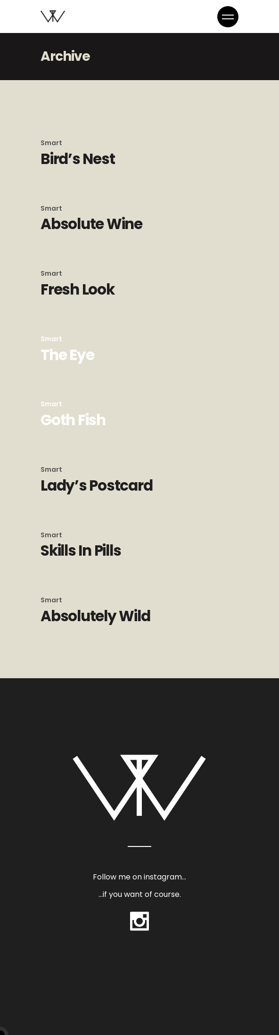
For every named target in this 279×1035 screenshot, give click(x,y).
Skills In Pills (81, 550)
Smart (51, 143)
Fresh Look (78, 289)
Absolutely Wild (95, 616)
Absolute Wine (91, 224)
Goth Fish (73, 420)
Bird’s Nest (78, 158)
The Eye (67, 355)
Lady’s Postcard (96, 485)
